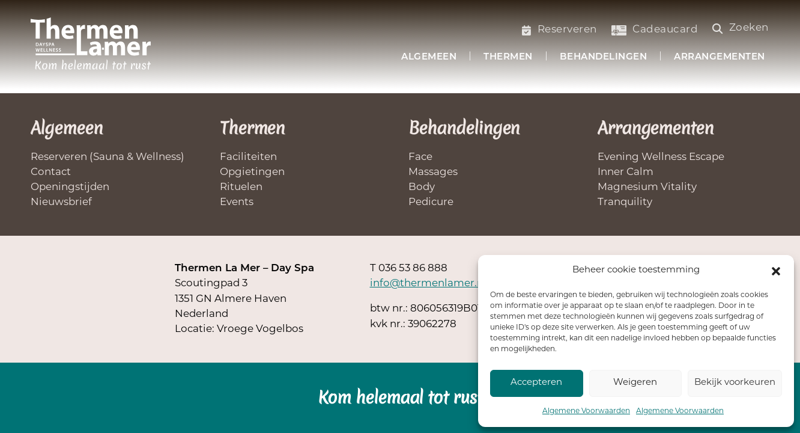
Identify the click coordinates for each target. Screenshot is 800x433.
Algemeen (428, 57)
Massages (433, 172)
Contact (51, 172)
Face (420, 157)
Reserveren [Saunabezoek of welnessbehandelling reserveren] (560, 30)
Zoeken (740, 28)
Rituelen (241, 187)
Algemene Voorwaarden (586, 411)
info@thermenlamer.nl (428, 283)
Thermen (508, 57)
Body (421, 187)
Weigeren (635, 382)
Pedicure (430, 202)
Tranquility (625, 202)
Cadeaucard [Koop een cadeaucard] (654, 30)
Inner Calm (625, 172)
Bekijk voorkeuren (734, 382)
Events (236, 202)
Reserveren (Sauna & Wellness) (107, 157)
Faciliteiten (248, 157)
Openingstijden (70, 187)
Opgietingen (252, 172)
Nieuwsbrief (61, 202)
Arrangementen (719, 57)
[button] (776, 271)
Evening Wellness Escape (661, 157)
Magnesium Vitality (647, 187)
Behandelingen (603, 57)
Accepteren (536, 382)
